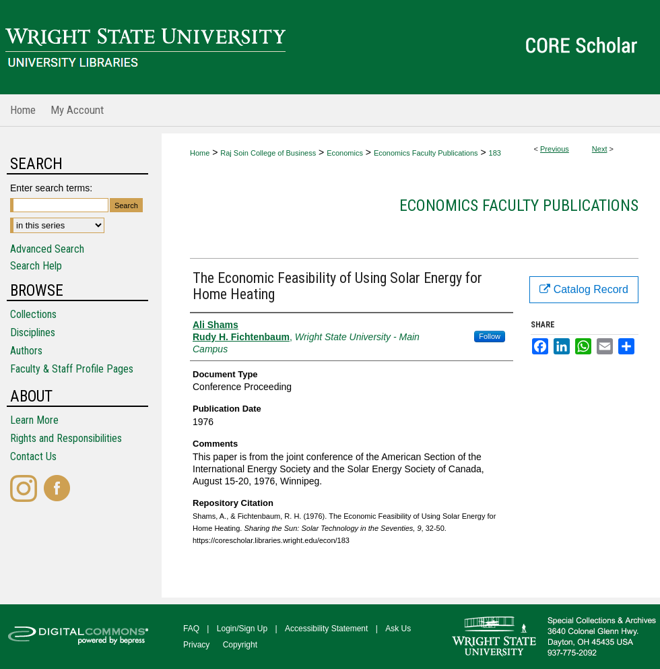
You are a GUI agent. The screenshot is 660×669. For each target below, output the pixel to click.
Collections (33, 314)
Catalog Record (583, 289)
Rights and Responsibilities (66, 438)
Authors (26, 350)
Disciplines (32, 332)
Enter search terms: (51, 188)
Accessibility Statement (326, 628)
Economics (345, 153)
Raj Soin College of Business (268, 153)
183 (495, 153)
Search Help (36, 265)
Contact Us (33, 456)
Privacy (196, 644)
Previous (554, 149)
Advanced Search (47, 249)
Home (199, 153)
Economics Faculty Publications (426, 153)
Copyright (240, 644)
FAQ (191, 628)
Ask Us (398, 628)
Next (599, 149)
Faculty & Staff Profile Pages (71, 368)
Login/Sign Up (242, 628)
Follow (489, 336)
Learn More (34, 420)
